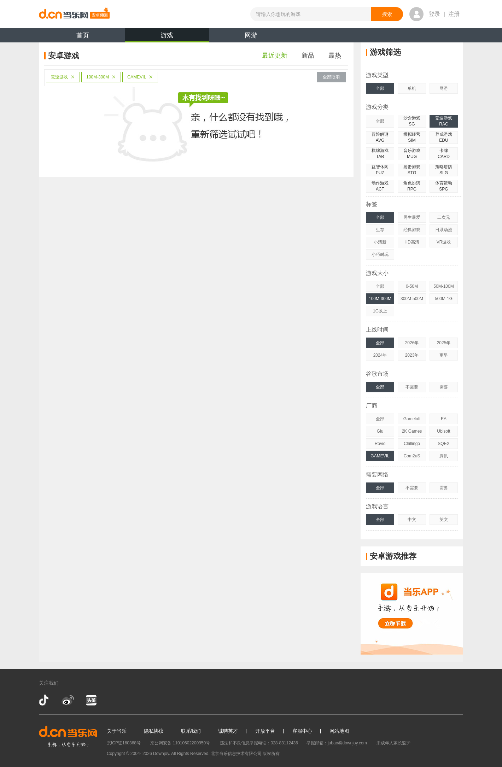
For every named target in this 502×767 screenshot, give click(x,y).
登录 (434, 14)
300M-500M (412, 298)
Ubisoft (443, 431)
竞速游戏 (63, 77)
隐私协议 (154, 731)
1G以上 (380, 311)
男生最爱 (411, 217)
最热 (334, 55)
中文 (412, 519)
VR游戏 (444, 242)
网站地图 (339, 731)
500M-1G (444, 298)
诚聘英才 (228, 731)
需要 (443, 387)
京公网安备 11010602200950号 (180, 742)
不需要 (411, 387)
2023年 (412, 355)
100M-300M (101, 77)
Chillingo (412, 443)
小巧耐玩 (380, 254)
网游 (251, 35)
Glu (380, 431)
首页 (82, 35)
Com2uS (412, 455)
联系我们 (191, 731)
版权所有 (271, 753)
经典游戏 (411, 229)
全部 (380, 88)
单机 (412, 88)
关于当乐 (117, 731)
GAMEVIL (140, 77)
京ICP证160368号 (124, 742)
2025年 (444, 342)
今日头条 (91, 700)
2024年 (380, 355)
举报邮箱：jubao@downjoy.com (337, 742)
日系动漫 (443, 229)
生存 (380, 229)
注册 (454, 14)
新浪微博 (68, 700)
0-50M (412, 286)
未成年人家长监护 (393, 742)
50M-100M (443, 286)
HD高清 (411, 242)
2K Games (412, 431)
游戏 (167, 37)
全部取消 (331, 77)
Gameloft (412, 418)
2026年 (412, 342)
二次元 (443, 217)
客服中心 (302, 731)
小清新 (380, 242)
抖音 (44, 700)
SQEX (443, 443)
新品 (308, 55)
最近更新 (274, 55)
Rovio (380, 443)
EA (443, 418)
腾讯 (443, 455)
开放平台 (265, 731)
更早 (443, 355)
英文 (443, 519)
